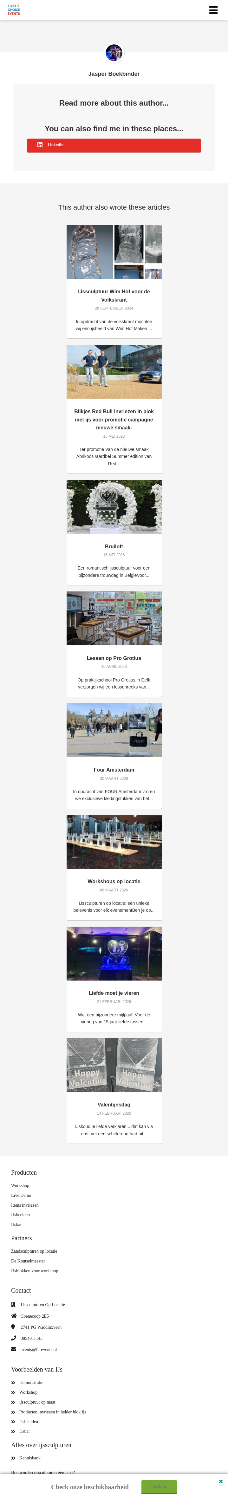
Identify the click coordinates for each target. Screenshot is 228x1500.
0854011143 (31, 1338)
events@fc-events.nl (39, 1349)
